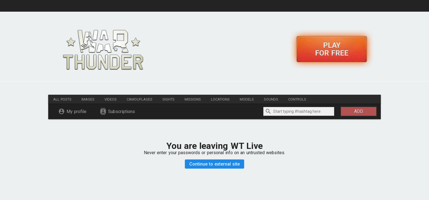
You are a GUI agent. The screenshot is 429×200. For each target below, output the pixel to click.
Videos (110, 99)
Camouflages (139, 99)
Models (247, 99)
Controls (297, 99)
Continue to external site (214, 164)
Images (88, 99)
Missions (193, 99)
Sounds (271, 99)
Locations (220, 99)
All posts (62, 99)
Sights (168, 99)
